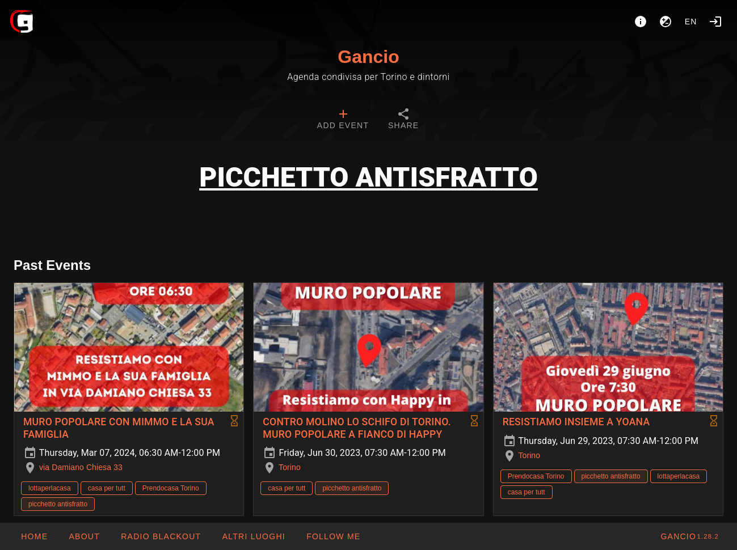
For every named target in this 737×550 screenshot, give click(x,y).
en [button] (691, 21)
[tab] (343, 120)
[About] (640, 21)
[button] (253, 536)
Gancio (368, 56)
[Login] (715, 21)
